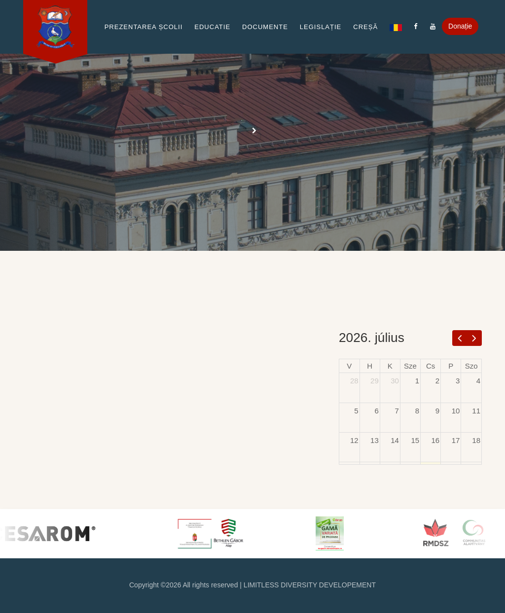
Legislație (320, 27)
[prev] (460, 337)
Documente (265, 27)
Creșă (365, 27)
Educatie (212, 27)
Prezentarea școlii (144, 27)
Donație (460, 26)
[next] (474, 337)
